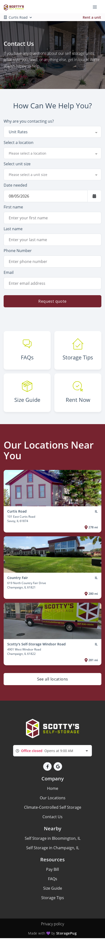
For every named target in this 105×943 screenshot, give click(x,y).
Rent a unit (92, 17)
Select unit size (17, 163)
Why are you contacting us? (29, 121)
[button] (47, 766)
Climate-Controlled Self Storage (52, 807)
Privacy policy (52, 924)
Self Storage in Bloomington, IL (53, 838)
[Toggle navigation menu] (96, 7)
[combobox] (52, 132)
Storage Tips (52, 897)
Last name (13, 228)
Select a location (18, 142)
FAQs (52, 878)
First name (13, 207)
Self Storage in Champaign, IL (52, 847)
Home (52, 788)
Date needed (15, 185)
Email (9, 272)
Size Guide (52, 888)
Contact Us (52, 816)
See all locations (52, 679)
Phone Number (18, 250)
